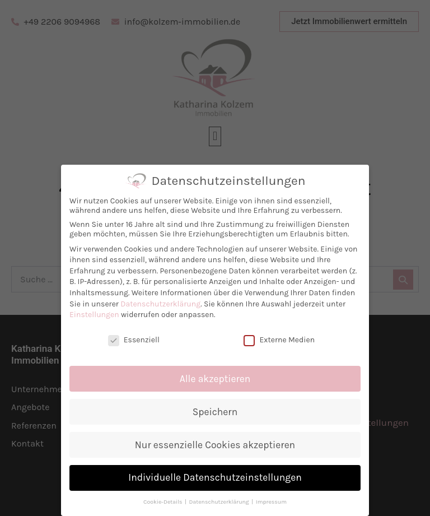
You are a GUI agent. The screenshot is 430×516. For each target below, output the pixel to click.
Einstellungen (97, 314)
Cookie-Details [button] (166, 501)
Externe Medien (281, 340)
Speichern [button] (217, 411)
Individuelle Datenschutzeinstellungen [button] (217, 477)
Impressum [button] (273, 501)
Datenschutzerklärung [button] (222, 501)
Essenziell (136, 340)
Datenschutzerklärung (163, 304)
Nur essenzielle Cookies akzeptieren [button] (217, 444)
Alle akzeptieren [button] (217, 378)
